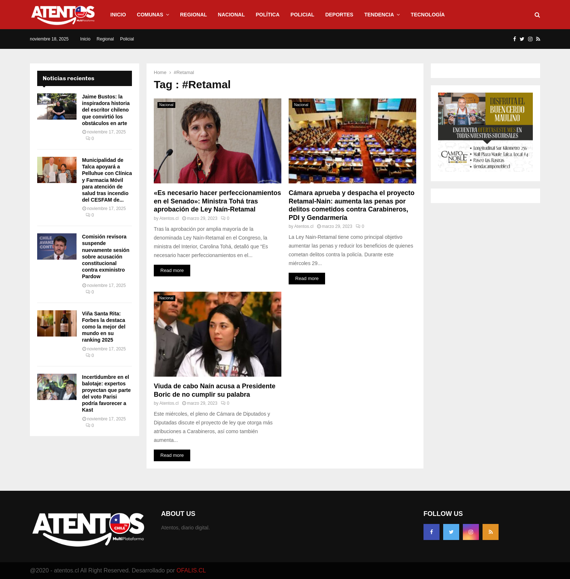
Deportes (339, 15)
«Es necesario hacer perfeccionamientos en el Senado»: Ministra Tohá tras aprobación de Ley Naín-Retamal (217, 201)
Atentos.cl (169, 218)
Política (268, 15)
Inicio (118, 15)
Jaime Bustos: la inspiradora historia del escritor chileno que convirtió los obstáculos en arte (106, 110)
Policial (302, 15)
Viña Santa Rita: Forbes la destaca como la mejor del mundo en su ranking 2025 (103, 327)
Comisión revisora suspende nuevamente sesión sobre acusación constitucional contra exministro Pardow (105, 256)
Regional (193, 15)
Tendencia (379, 15)
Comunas (150, 15)
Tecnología (428, 15)
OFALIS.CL (191, 570)
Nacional (231, 15)
